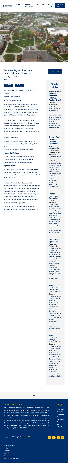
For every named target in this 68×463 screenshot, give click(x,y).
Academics (60, 412)
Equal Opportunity (9, 445)
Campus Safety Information (11, 458)
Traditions (60, 427)
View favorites (19, 85)
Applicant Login (60, 5)
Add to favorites (8, 85)
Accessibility (7, 451)
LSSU (29, 437)
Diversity (6, 448)
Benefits (40, 4)
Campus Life (60, 419)
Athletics (59, 417)
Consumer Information (10, 456)
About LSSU (50, 5)
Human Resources (29, 5)
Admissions (60, 414)
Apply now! (55, 72)
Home (18, 4)
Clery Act (6, 453)
